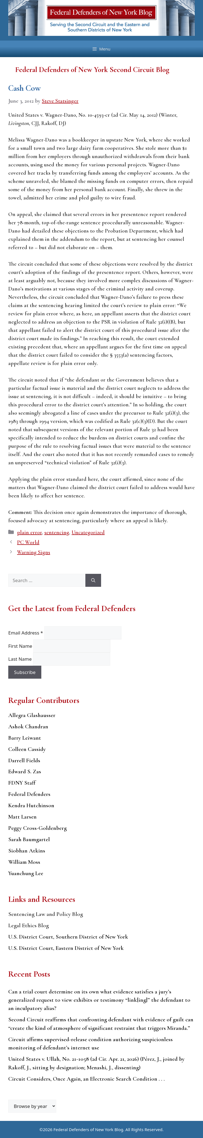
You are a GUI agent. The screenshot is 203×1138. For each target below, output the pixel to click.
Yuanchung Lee (25, 873)
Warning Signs (33, 552)
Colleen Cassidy (27, 749)
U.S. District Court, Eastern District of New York (66, 948)
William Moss (24, 862)
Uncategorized (88, 532)
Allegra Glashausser (31, 715)
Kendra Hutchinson (31, 805)
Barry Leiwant (24, 737)
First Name (20, 646)
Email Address (26, 633)
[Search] (93, 580)
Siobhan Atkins (26, 850)
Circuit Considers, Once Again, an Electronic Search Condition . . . (86, 1078)
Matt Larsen (22, 816)
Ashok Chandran (28, 726)
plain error (29, 532)
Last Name (20, 659)
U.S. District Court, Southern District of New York (68, 936)
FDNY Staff (22, 782)
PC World (28, 542)
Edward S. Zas (24, 771)
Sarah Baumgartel (29, 839)
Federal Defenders (29, 794)
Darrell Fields (24, 760)
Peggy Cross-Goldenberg (37, 828)
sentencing (56, 532)
